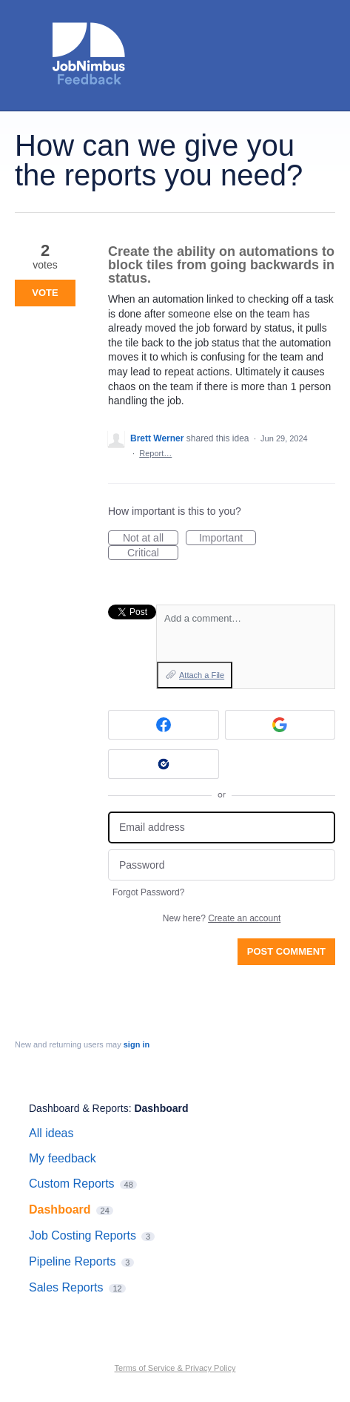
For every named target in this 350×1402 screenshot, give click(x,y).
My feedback (62, 1158)
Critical (152, 553)
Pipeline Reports (72, 1261)
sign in (136, 1044)
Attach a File (201, 675)
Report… (155, 453)
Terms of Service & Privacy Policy (175, 1367)
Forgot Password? (148, 892)
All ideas (51, 1133)
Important (227, 538)
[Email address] (221, 827)
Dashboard (161, 1108)
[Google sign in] (280, 725)
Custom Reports (72, 1183)
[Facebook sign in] (163, 725)
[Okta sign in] (163, 764)
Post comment (286, 951)
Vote (45, 292)
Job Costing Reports (82, 1235)
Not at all (150, 538)
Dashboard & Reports (79, 1108)
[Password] (221, 865)
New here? (221, 918)
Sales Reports (66, 1287)
